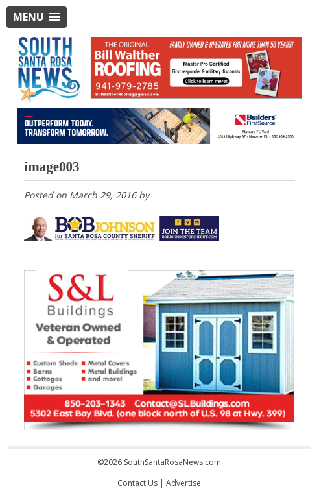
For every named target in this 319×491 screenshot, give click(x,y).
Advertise (183, 482)
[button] (36, 17)
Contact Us (137, 482)
